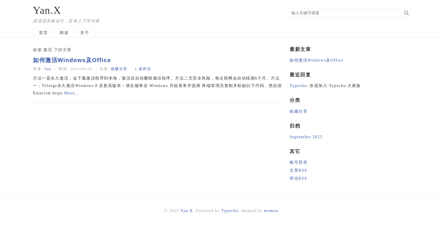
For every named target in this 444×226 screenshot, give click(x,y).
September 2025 (306, 136)
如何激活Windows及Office (72, 60)
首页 (43, 32)
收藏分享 (119, 69)
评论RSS (298, 178)
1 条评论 (143, 69)
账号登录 (298, 162)
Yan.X (47, 10)
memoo (271, 210)
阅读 (64, 32)
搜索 (406, 12)
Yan (47, 69)
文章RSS (298, 170)
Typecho (298, 85)
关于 (84, 32)
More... (71, 93)
